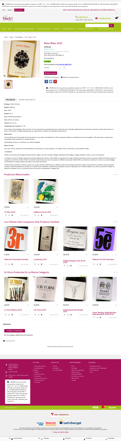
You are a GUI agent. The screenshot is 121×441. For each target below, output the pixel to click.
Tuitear (50, 81)
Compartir (46, 81)
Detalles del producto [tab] (27, 100)
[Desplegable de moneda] (4, 10)
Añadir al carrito (50, 73)
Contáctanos (104, 18)
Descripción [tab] (10, 100)
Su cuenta (36, 404)
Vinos (10, 25)
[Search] (97, 25)
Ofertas (57, 25)
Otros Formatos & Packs (12, 29)
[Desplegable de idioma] (10, 10)
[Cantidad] (61, 68)
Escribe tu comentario (15, 331)
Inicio (4, 25)
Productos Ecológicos (30, 29)
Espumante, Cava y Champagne (25, 25)
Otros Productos (70, 25)
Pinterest (55, 81)
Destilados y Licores (44, 25)
